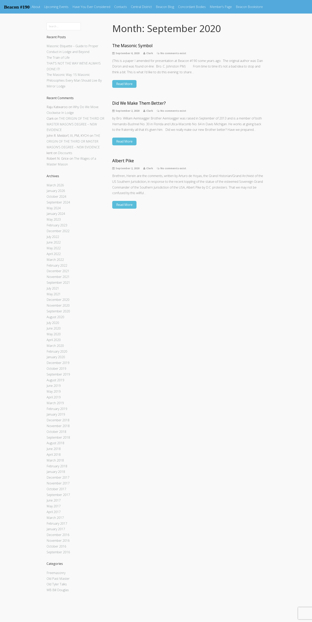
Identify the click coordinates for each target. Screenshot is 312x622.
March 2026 (55, 185)
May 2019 (54, 391)
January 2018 (56, 471)
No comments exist (173, 53)
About (36, 7)
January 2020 (56, 357)
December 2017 (58, 477)
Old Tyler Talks (57, 584)
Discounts (65, 153)
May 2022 (54, 248)
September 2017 (58, 495)
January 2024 (56, 213)
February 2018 (57, 466)
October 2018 (56, 431)
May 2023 (54, 219)
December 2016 (58, 535)
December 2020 (58, 299)
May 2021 (54, 294)
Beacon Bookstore (249, 7)
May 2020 (54, 334)
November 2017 (58, 483)
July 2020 (53, 323)
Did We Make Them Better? (139, 103)
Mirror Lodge (56, 86)
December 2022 (58, 231)
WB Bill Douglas (58, 590)
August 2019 (55, 380)
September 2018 (58, 437)
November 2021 (58, 277)
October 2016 (56, 546)
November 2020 (58, 305)
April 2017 (54, 512)
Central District (141, 7)
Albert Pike (123, 160)
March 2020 (55, 345)
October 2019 (56, 368)
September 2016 (58, 552)
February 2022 (57, 265)
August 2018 (55, 443)
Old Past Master (58, 578)
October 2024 (56, 196)
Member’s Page (221, 7)
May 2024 (54, 208)
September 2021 (58, 282)
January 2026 (56, 191)
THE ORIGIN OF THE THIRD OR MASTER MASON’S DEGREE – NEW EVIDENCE (75, 124)
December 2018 (58, 420)
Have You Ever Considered (91, 7)
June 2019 (54, 385)
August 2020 (55, 317)
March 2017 (55, 517)
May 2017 (54, 506)
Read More (124, 84)
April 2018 (54, 454)
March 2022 (55, 259)
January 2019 (56, 414)
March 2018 (55, 460)
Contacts (120, 7)
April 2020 (54, 340)
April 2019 (54, 397)
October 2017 (56, 489)
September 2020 (58, 311)
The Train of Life (58, 57)
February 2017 (57, 523)
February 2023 (57, 225)
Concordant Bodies (192, 7)
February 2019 (57, 409)
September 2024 (58, 202)
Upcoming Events (56, 7)
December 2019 (58, 363)
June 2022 (54, 242)
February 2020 (57, 351)
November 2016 (58, 540)
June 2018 (54, 449)
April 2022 (54, 254)
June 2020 (54, 328)
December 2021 (58, 271)
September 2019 (58, 374)
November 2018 (58, 426)
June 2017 (54, 500)
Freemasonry (56, 573)
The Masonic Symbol (133, 45)
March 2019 (55, 403)
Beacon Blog (165, 7)
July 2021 (53, 288)
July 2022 (53, 237)
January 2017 (56, 529)
